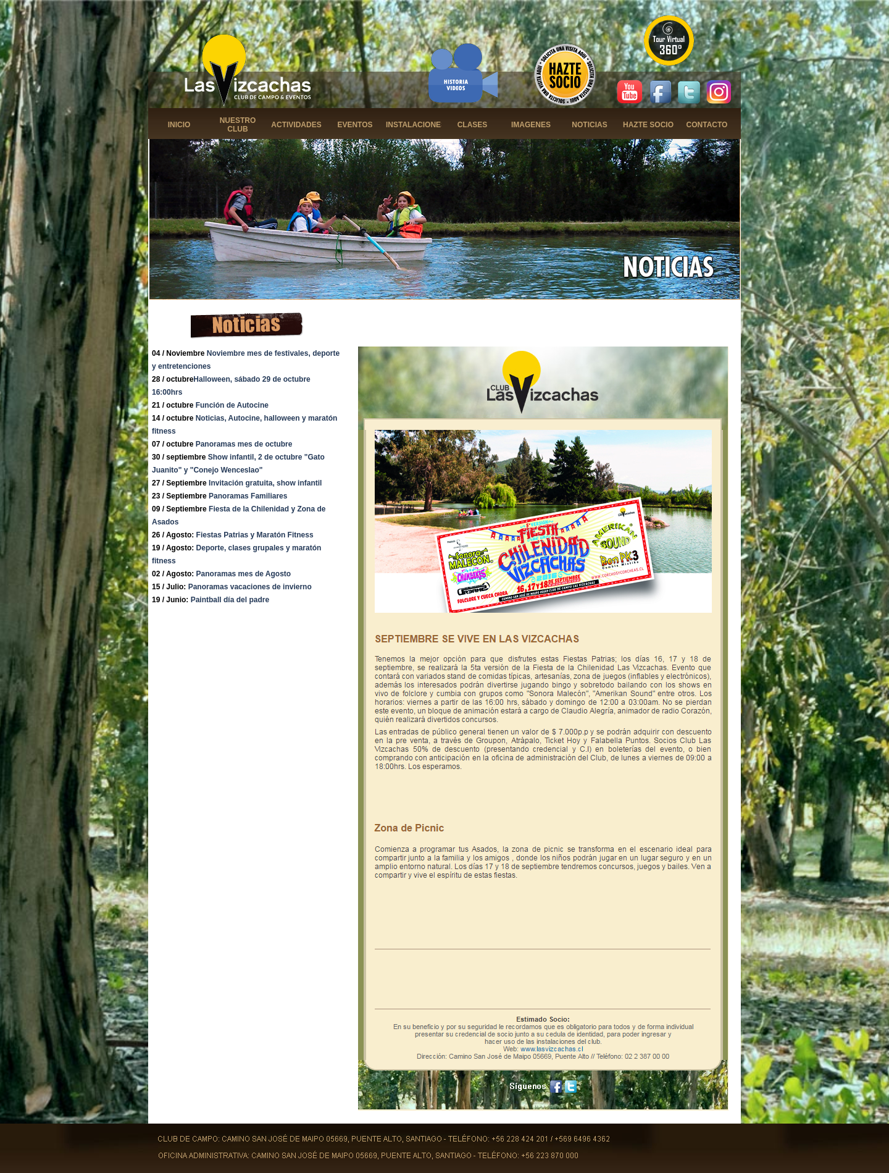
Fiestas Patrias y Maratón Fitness (255, 535)
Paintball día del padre (230, 599)
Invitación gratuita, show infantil (265, 483)
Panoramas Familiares (248, 496)
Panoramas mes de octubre (244, 444)
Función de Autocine (232, 405)
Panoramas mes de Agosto (243, 574)
